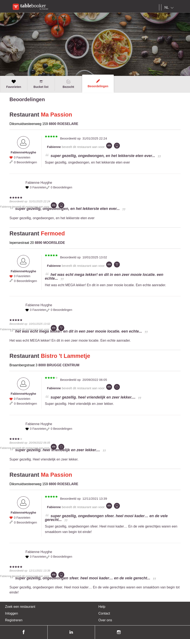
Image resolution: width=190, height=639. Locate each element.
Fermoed (53, 233)
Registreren (14, 620)
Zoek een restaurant (20, 606)
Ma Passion (56, 114)
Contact (104, 613)
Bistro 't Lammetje (65, 356)
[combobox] (169, 7)
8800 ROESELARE (63, 124)
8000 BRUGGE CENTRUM (58, 365)
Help (101, 606)
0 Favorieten (22, 157)
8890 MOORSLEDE (50, 242)
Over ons (105, 620)
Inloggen (11, 613)
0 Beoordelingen (25, 162)
